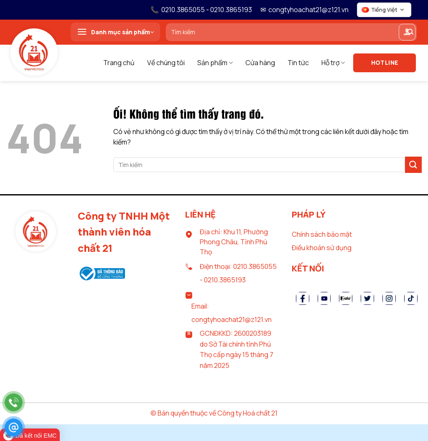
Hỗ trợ (333, 62)
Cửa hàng (260, 62)
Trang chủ (119, 62)
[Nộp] (413, 165)
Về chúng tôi (166, 62)
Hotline (384, 62)
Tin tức (298, 62)
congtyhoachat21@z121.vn (308, 9)
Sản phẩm (215, 62)
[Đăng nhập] (407, 32)
